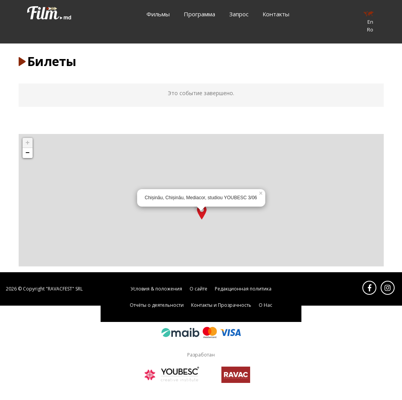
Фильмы (158, 14)
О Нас (265, 305)
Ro (370, 29)
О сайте (198, 288)
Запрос (239, 14)
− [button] (28, 153)
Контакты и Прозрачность (221, 305)
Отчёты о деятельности (157, 305)
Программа (199, 14)
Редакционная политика (243, 288)
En (370, 21)
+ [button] (28, 143)
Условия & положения (156, 288)
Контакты (276, 14)
